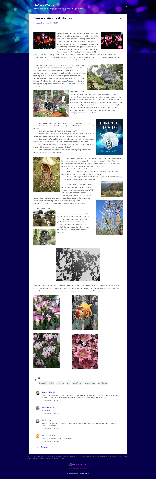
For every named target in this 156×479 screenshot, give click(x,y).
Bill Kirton (45, 420)
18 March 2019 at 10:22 (50, 429)
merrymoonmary (83, 469)
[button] (121, 19)
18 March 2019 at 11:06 (50, 442)
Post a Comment (42, 447)
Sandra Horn (46, 435)
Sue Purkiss (46, 407)
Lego (68, 383)
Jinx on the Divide (89, 113)
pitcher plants (90, 383)
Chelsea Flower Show (46, 383)
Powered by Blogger (78, 465)
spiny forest (102, 383)
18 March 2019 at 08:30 (50, 414)
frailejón (76, 187)
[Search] (125, 6)
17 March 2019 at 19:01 (50, 401)
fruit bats (60, 383)
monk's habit (77, 383)
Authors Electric (44, 5)
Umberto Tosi (47, 392)
